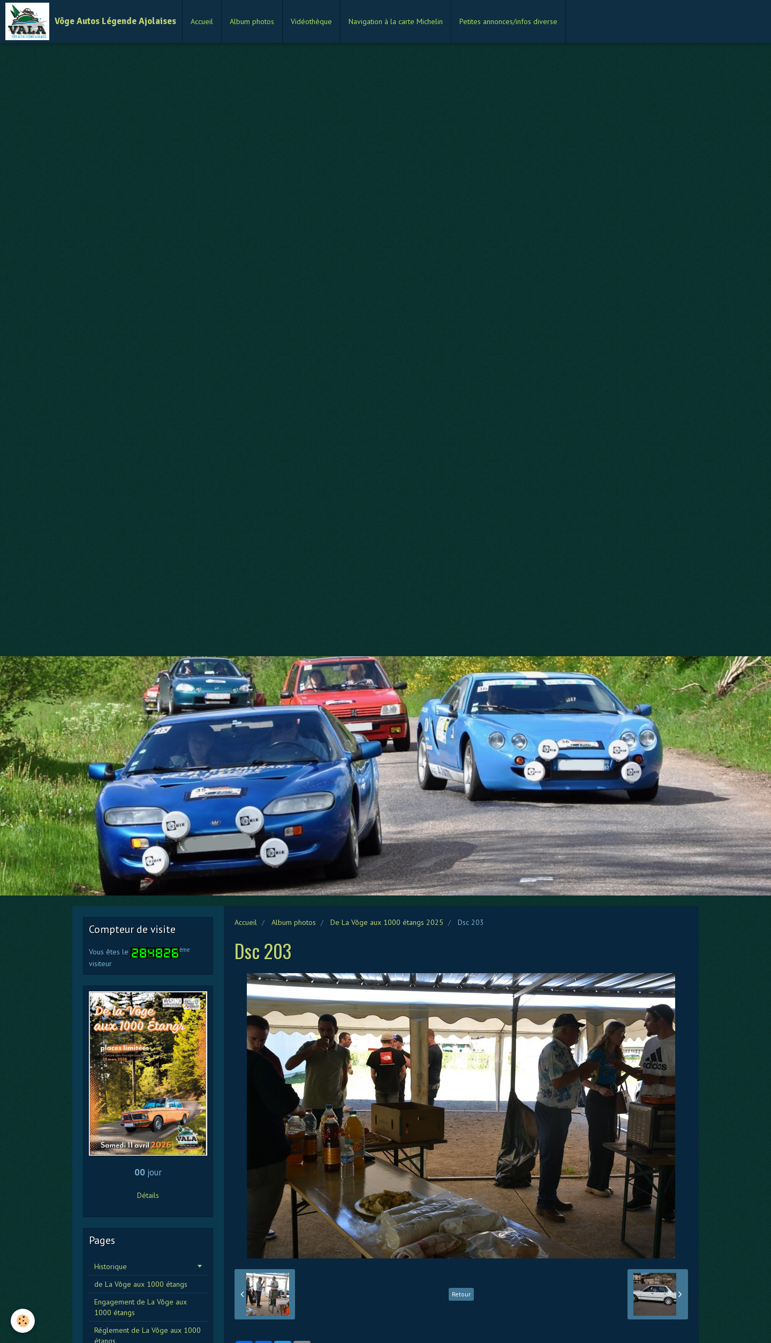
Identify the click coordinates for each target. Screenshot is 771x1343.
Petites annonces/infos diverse (508, 21)
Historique (110, 1266)
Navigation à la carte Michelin (396, 21)
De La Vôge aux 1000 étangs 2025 (386, 922)
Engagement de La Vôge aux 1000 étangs (140, 1307)
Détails (148, 1195)
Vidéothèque (311, 21)
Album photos (252, 21)
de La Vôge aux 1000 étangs (140, 1284)
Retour (461, 1294)
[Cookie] (23, 1321)
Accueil (202, 21)
